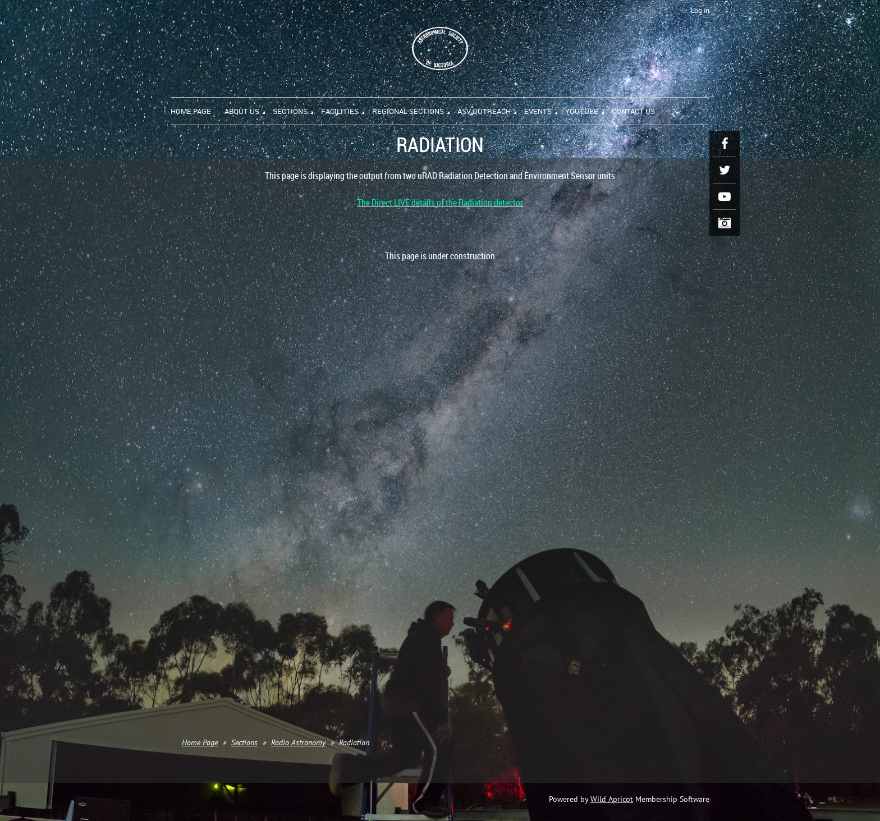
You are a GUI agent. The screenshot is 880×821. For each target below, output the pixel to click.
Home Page (200, 742)
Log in (700, 10)
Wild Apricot (611, 799)
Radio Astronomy (298, 742)
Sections (244, 742)
